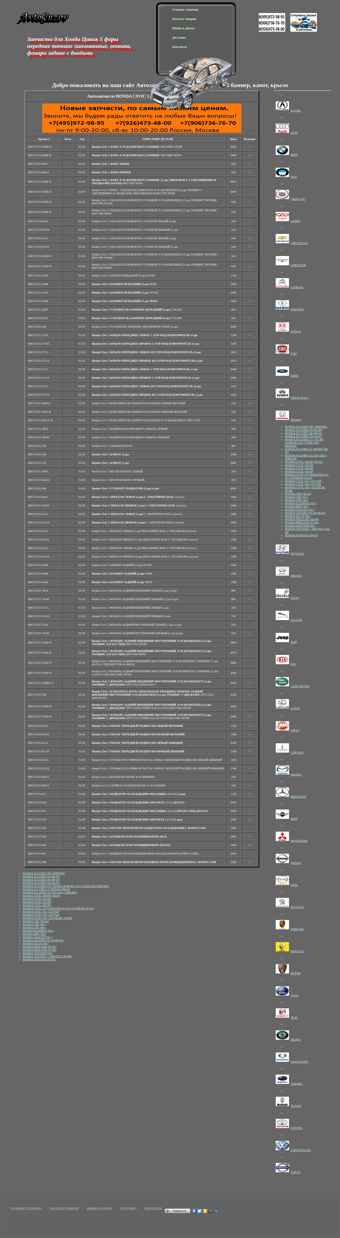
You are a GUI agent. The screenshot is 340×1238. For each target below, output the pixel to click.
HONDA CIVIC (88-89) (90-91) (42, 895)
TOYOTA (296, 1127)
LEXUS (295, 708)
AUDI (294, 132)
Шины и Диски (183, 28)
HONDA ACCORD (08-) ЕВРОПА (44, 873)
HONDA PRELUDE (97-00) (39, 949)
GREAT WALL (300, 397)
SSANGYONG (300, 1061)
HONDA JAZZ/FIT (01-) (37, 937)
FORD (294, 375)
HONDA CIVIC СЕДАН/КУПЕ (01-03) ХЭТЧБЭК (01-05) (58, 908)
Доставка (179, 37)
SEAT (294, 1017)
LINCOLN (297, 752)
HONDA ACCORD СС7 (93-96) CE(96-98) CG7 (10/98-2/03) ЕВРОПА (66, 886)
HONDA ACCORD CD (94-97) (41, 882)
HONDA (296, 419)
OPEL (294, 884)
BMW (294, 154)
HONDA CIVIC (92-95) (37, 898)
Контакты (179, 47)
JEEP (294, 641)
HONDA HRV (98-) (34, 933)
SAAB (294, 995)
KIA (293, 664)
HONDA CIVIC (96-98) (37, 901)
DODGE (296, 331)
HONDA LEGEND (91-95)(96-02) (43, 940)
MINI (294, 818)
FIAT (294, 353)
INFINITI (296, 575)
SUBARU (297, 1083)
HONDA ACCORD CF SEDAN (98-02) (46, 889)
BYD (294, 176)
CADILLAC (298, 198)
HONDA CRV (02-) (34, 924)
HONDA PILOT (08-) (36, 943)
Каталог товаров (184, 19)
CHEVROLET (299, 243)
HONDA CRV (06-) (34, 927)
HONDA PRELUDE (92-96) (39, 946)
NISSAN (296, 862)
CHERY (295, 220)
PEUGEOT (297, 907)
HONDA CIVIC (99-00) (37, 905)
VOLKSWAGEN (301, 1150)
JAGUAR (296, 619)
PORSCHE (297, 929)
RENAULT (297, 951)
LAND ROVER (300, 686)
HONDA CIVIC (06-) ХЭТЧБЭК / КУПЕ (47, 917)
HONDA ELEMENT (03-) (38, 930)
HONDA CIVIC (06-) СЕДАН (41, 914)
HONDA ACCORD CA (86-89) (41, 876)
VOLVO (296, 1172)
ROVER (295, 973)
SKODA (296, 1039)
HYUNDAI (297, 553)
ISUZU (295, 597)
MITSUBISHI (299, 840)
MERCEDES (298, 796)
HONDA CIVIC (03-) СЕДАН (41, 911)
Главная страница (185, 9)
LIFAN (295, 730)
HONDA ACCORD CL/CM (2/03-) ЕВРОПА (50, 892)
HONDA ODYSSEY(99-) (38, 953)
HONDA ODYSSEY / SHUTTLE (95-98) (47, 956)
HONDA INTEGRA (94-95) (39, 959)
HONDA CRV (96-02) (36, 921)
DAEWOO (297, 309)
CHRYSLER (298, 265)
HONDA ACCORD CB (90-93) (41, 879)
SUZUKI (296, 1105)
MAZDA (296, 774)
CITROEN (297, 287)
